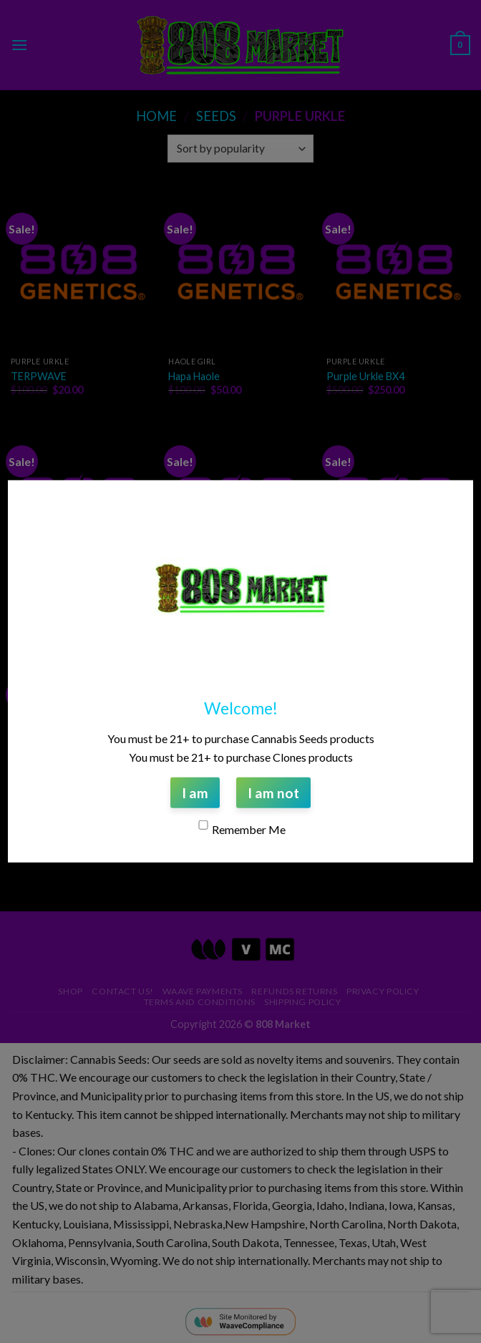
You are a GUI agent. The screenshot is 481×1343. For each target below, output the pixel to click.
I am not (273, 793)
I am (195, 793)
